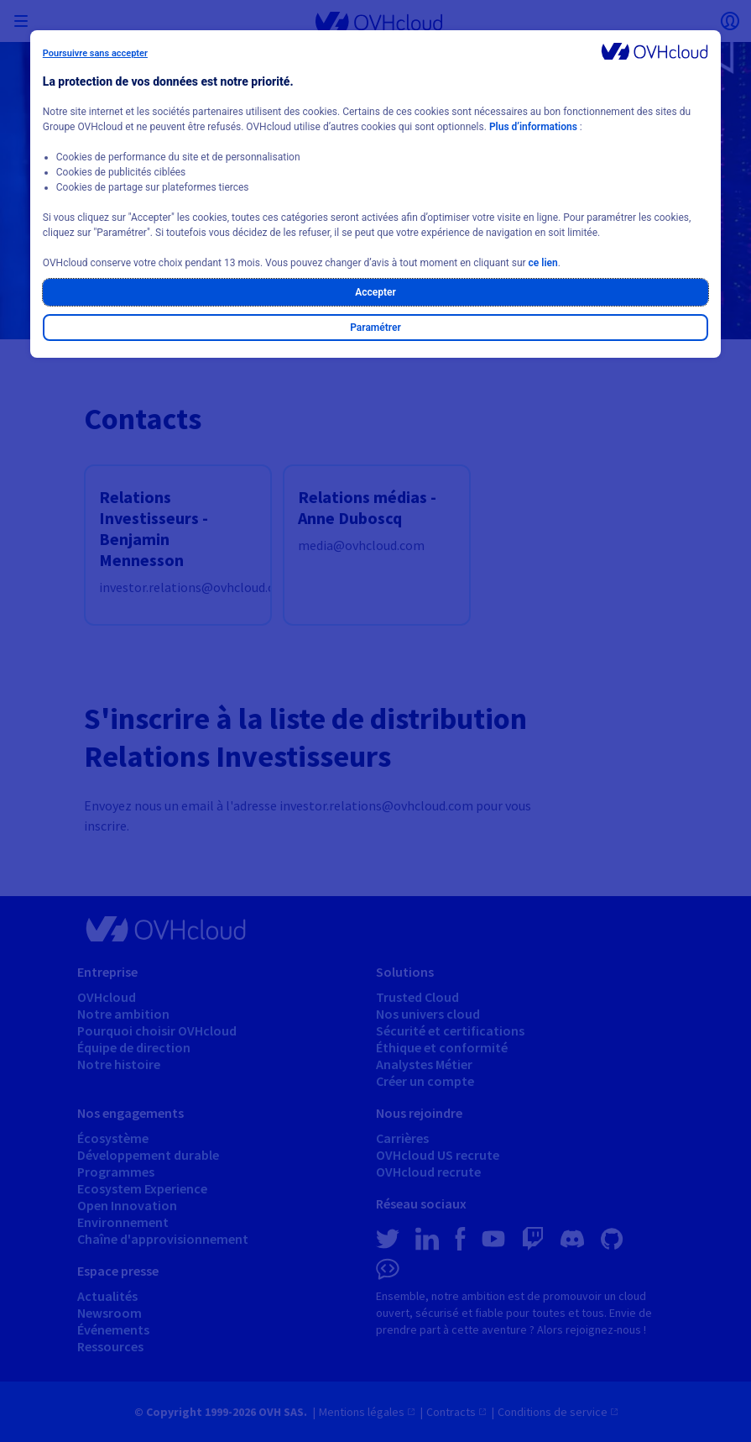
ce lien (543, 263)
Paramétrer (375, 327)
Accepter (375, 292)
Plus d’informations (533, 127)
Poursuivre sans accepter (95, 53)
